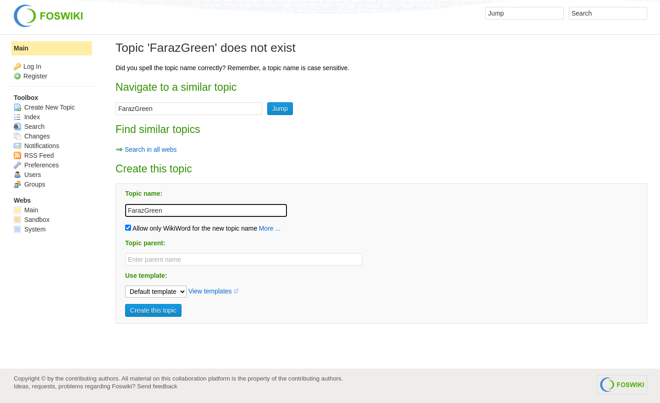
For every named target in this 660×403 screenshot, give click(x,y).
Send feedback (157, 386)
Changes (32, 136)
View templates (210, 291)
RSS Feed (34, 155)
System (30, 229)
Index (27, 117)
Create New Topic (44, 107)
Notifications (36, 145)
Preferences (36, 165)
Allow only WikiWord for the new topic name (191, 228)
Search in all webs (151, 149)
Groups (29, 184)
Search (29, 126)
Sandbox (32, 219)
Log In (32, 66)
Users (27, 174)
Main (21, 48)
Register (35, 76)
